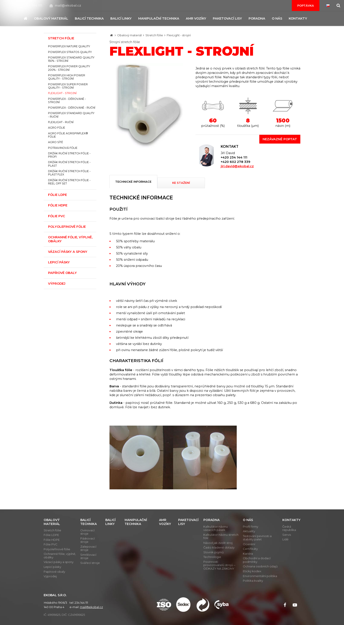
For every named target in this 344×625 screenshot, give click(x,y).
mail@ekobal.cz (65, 5)
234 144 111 (31, 5)
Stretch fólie (154, 35)
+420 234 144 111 (234, 157)
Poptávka (305, 5)
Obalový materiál (129, 35)
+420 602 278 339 (235, 162)
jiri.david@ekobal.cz (237, 166)
